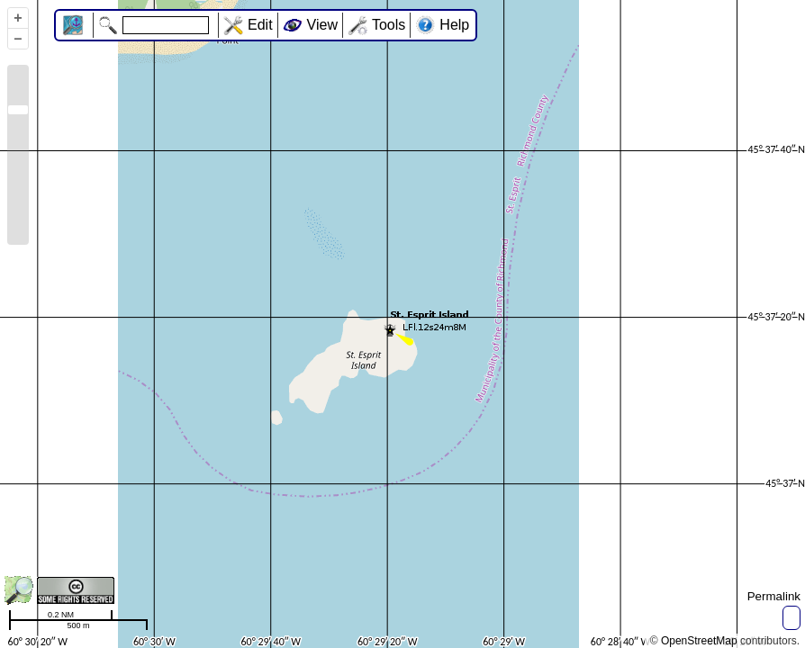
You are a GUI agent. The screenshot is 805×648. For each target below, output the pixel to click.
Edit (260, 24)
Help (454, 24)
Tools (388, 24)
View (322, 24)
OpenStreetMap (699, 640)
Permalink (773, 596)
